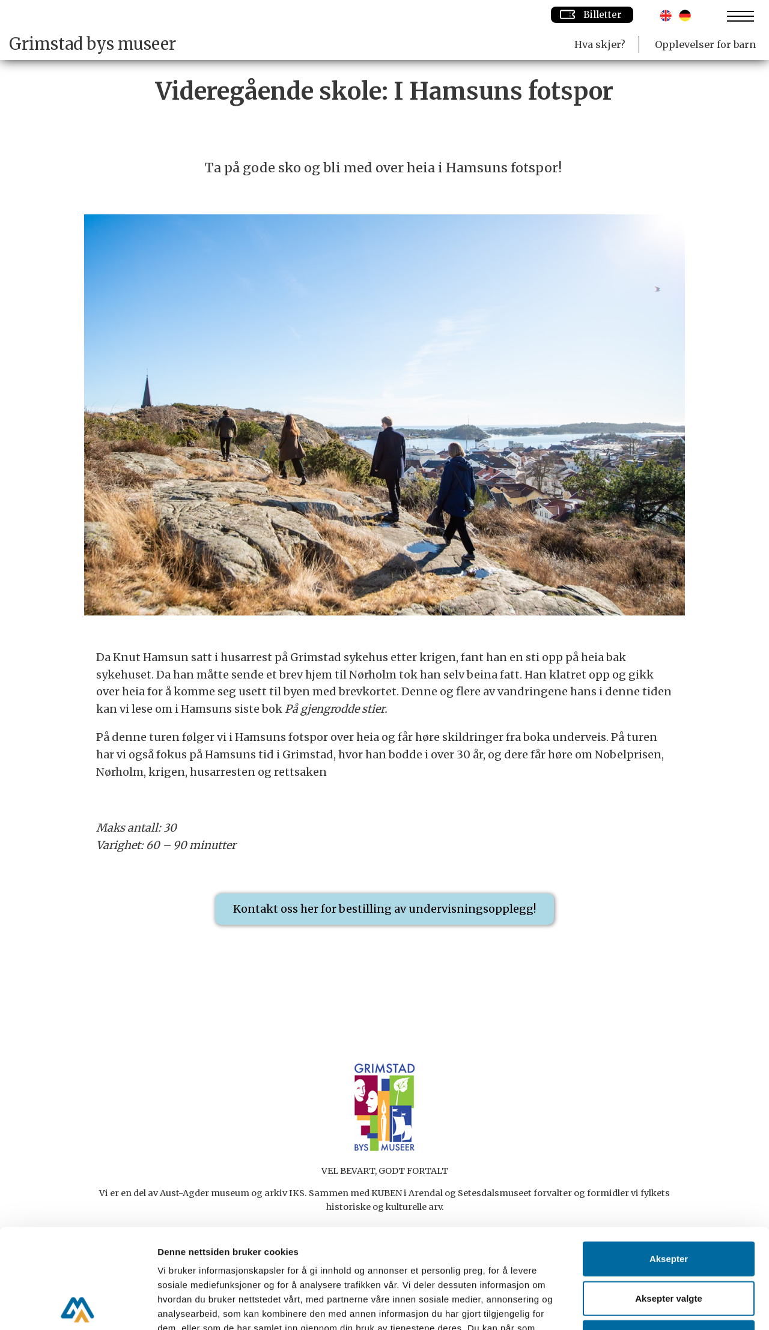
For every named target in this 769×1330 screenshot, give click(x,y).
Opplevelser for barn (705, 44)
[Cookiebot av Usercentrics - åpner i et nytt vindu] (77, 1307)
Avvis (668, 1238)
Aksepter (668, 1159)
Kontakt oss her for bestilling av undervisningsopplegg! (384, 909)
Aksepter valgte (668, 1199)
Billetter (592, 14)
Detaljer (640, 1306)
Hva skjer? (599, 44)
